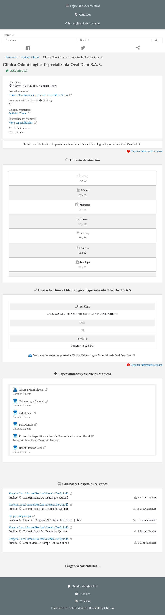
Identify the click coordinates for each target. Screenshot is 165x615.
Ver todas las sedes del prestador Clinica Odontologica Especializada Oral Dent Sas (82, 355)
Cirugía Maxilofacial (82, 391)
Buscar (9, 35)
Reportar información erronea (144, 151)
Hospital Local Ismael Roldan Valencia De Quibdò (41, 493)
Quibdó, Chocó (30, 57)
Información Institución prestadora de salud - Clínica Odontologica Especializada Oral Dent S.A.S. (84, 144)
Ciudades (82, 14)
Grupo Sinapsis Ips (22, 516)
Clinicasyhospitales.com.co (82, 23)
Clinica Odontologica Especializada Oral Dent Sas (40, 95)
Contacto (83, 601)
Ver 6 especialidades (23, 122)
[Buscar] (156, 40)
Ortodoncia (82, 414)
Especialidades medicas (82, 5)
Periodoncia (82, 426)
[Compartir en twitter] (82, 47)
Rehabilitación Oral (82, 449)
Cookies (82, 594)
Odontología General (82, 403)
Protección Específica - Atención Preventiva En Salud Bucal (82, 437)
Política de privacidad (82, 586)
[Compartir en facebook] (27, 47)
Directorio (11, 57)
